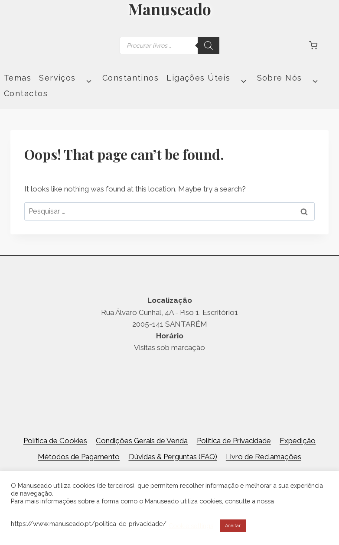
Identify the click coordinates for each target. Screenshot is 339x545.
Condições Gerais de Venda (142, 440)
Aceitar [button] (233, 526)
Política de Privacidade (234, 440)
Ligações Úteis (198, 78)
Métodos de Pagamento (79, 456)
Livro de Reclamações (263, 456)
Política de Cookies (55, 440)
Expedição (298, 440)
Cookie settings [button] (191, 525)
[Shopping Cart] (313, 45)
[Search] (208, 45)
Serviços (57, 78)
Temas (17, 78)
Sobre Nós (279, 78)
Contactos (26, 93)
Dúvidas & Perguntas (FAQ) (173, 456)
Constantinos (130, 78)
